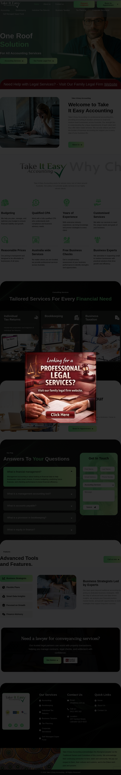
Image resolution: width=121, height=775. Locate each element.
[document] (60, 387)
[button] (93, 355)
